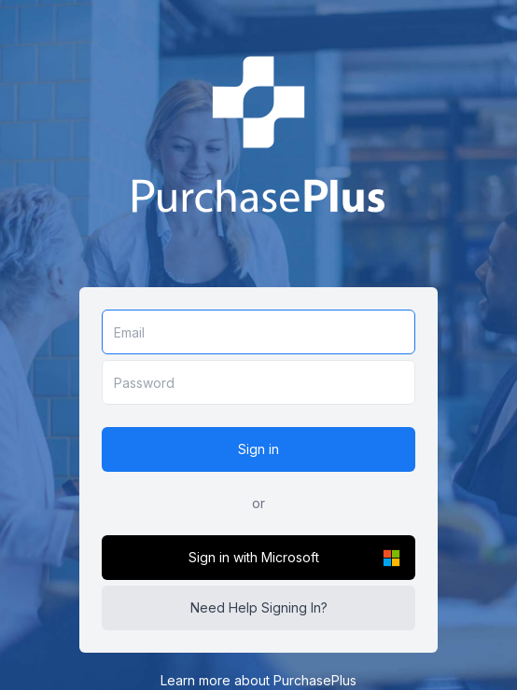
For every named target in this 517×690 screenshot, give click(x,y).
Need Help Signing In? (259, 607)
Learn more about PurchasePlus (258, 680)
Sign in (258, 449)
